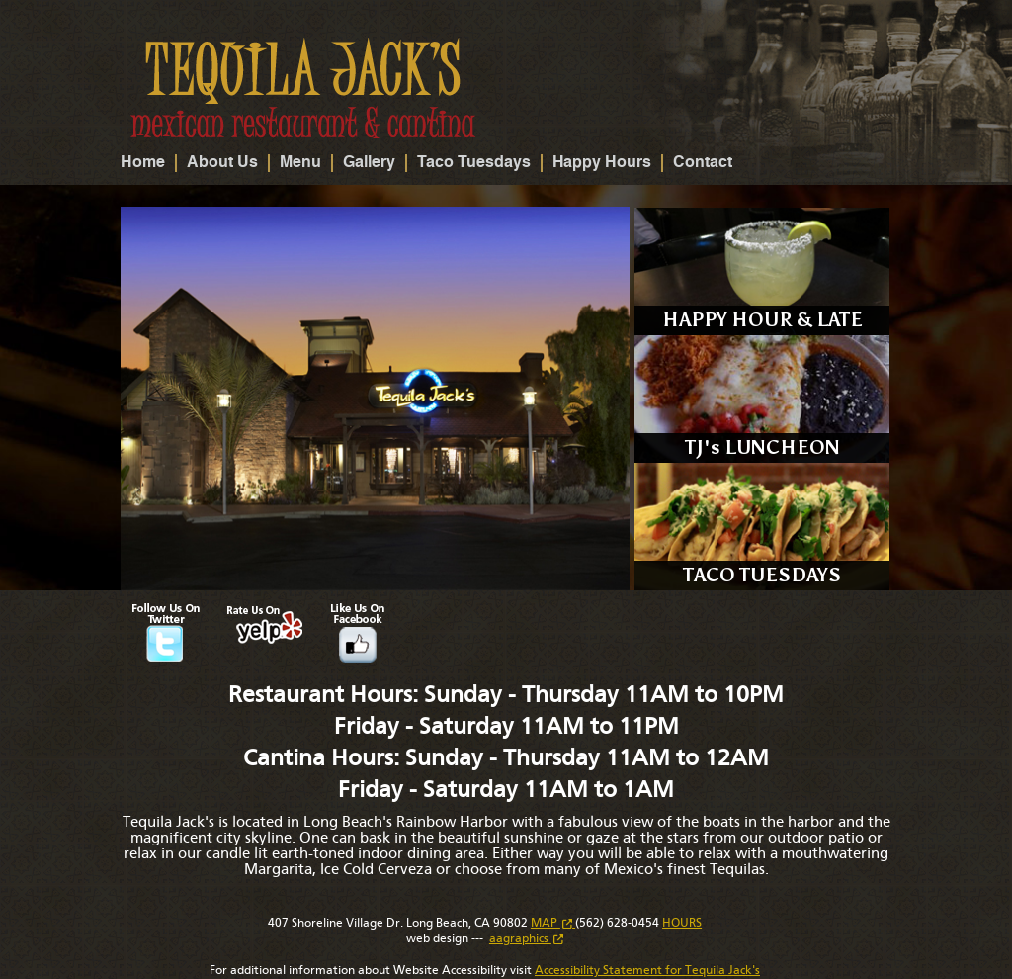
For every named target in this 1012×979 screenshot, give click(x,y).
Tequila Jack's (303, 88)
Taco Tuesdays (474, 162)
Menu (300, 162)
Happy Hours (601, 162)
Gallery (369, 162)
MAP (553, 923)
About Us (222, 162)
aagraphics (526, 939)
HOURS (682, 923)
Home (143, 162)
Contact (702, 162)
